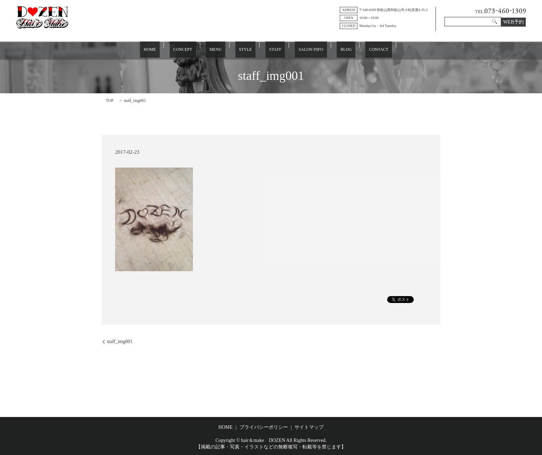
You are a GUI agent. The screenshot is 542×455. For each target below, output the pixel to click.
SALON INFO (300, 49)
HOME (175, 49)
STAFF (271, 49)
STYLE (249, 49)
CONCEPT (201, 49)
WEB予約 (513, 22)
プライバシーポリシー (264, 426)
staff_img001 (119, 341)
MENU (227, 49)
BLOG (328, 49)
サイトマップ (309, 426)
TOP (109, 100)
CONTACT (353, 49)
